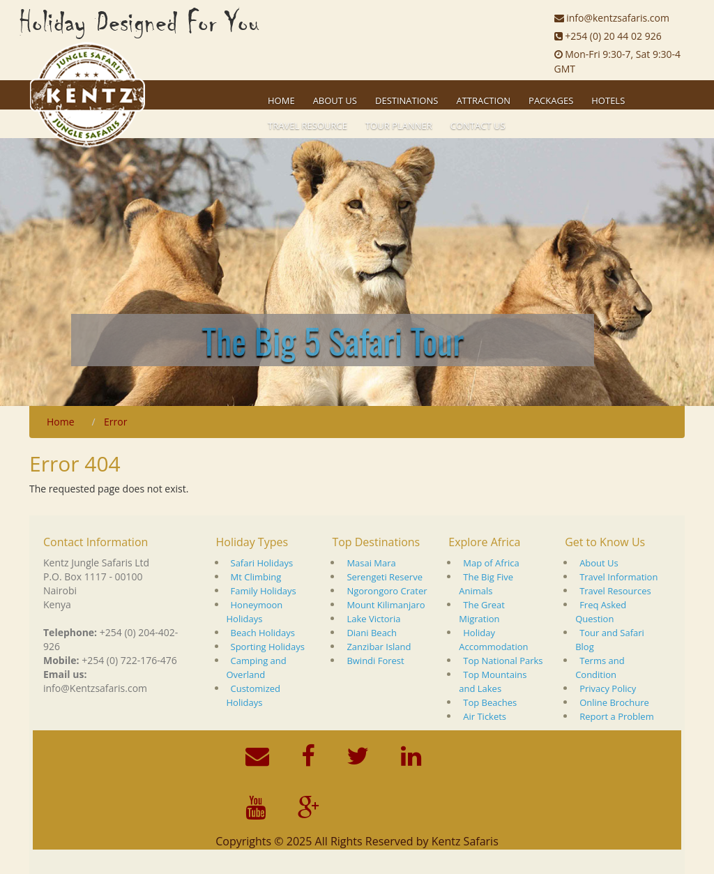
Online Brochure (614, 702)
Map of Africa (491, 563)
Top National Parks (502, 660)
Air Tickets (484, 716)
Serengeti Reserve (385, 577)
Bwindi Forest (375, 660)
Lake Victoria (373, 618)
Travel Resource (307, 125)
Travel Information (618, 577)
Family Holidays (263, 591)
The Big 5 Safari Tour (333, 340)
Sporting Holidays (268, 646)
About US (335, 100)
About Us (598, 563)
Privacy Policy (607, 688)
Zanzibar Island (379, 646)
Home (281, 100)
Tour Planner (398, 125)
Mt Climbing (256, 577)
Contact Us (478, 125)
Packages (551, 100)
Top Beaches (490, 702)
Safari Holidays (262, 563)
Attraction (483, 100)
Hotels (608, 100)
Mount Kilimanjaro (386, 604)
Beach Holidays (263, 632)
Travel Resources (615, 591)
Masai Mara (371, 563)
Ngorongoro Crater (387, 591)
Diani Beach (372, 632)
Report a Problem (616, 716)
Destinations (406, 100)
